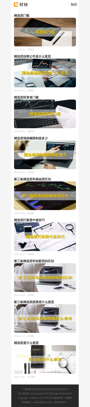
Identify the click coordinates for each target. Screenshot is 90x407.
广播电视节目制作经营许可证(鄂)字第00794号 (45, 389)
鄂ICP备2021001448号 (60, 393)
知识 (74, 4)
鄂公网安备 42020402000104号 (33, 393)
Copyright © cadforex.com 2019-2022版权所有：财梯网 (45, 398)
